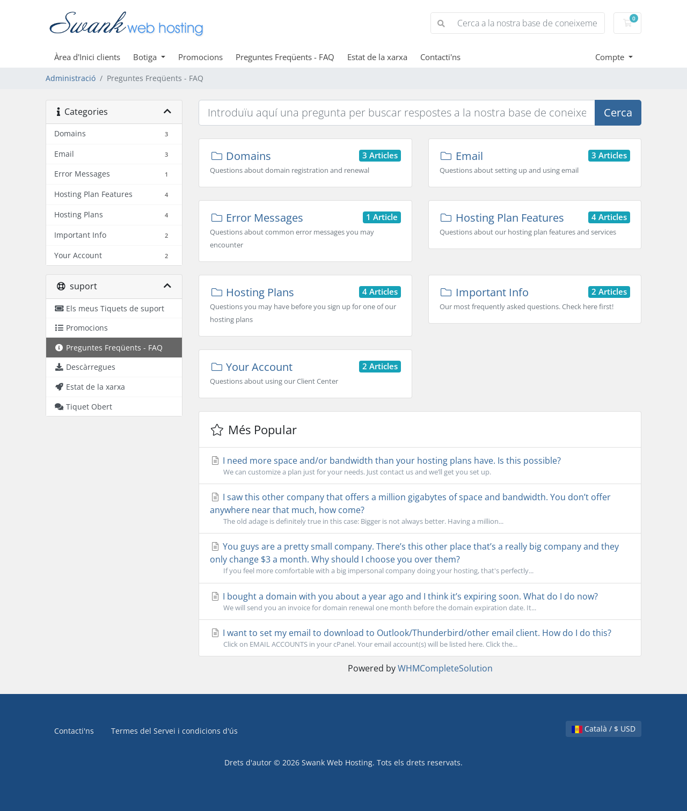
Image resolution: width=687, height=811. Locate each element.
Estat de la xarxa (377, 57)
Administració (71, 78)
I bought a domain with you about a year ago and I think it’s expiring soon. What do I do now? (420, 601)
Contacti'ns (440, 57)
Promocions (200, 57)
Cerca (618, 112)
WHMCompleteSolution (445, 668)
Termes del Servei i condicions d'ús (174, 731)
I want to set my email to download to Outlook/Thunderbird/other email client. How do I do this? (420, 638)
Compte (610, 57)
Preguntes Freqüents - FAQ (285, 57)
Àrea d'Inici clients (87, 57)
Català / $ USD (603, 729)
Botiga (146, 57)
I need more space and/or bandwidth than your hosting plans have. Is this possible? (420, 466)
